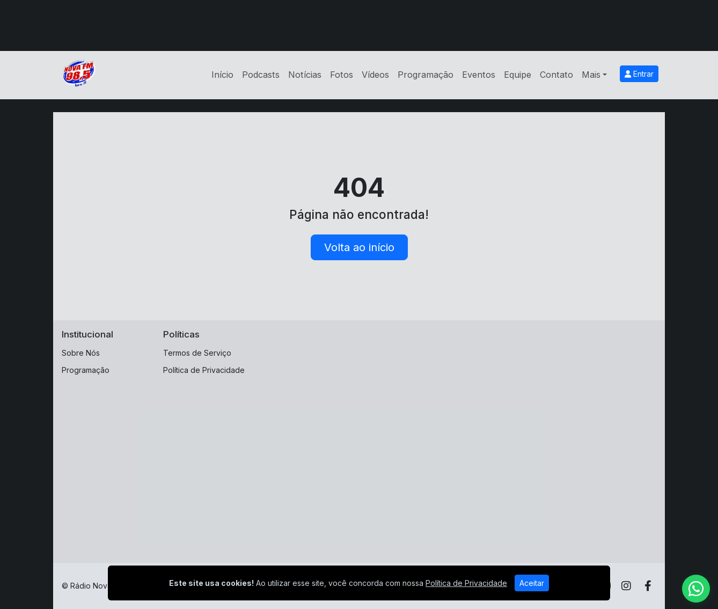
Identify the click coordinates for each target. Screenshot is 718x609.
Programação (425, 74)
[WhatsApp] (696, 589)
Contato (556, 74)
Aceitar (531, 583)
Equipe (517, 74)
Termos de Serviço (197, 352)
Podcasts (261, 74)
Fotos (341, 74)
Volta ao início (359, 247)
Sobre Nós (81, 352)
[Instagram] (626, 585)
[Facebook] (647, 585)
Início (222, 74)
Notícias (304, 74)
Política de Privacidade (204, 370)
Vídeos (375, 74)
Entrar (639, 73)
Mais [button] (591, 74)
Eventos (478, 74)
